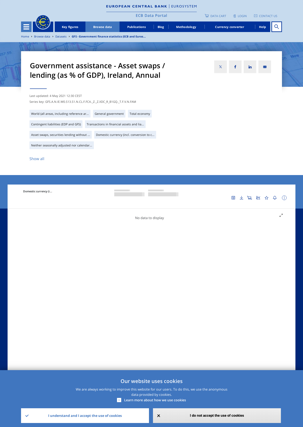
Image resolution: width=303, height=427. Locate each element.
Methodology (186, 27)
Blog (161, 27)
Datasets (61, 36)
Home (25, 36)
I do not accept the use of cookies (217, 415)
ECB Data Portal (151, 15)
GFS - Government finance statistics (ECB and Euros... (109, 36)
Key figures (70, 27)
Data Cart (218, 16)
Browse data (102, 27)
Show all (36, 158)
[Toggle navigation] (26, 26)
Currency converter (229, 27)
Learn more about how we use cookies (155, 400)
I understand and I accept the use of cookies (85, 415)
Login (242, 16)
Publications (136, 27)
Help (262, 27)
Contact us (268, 16)
